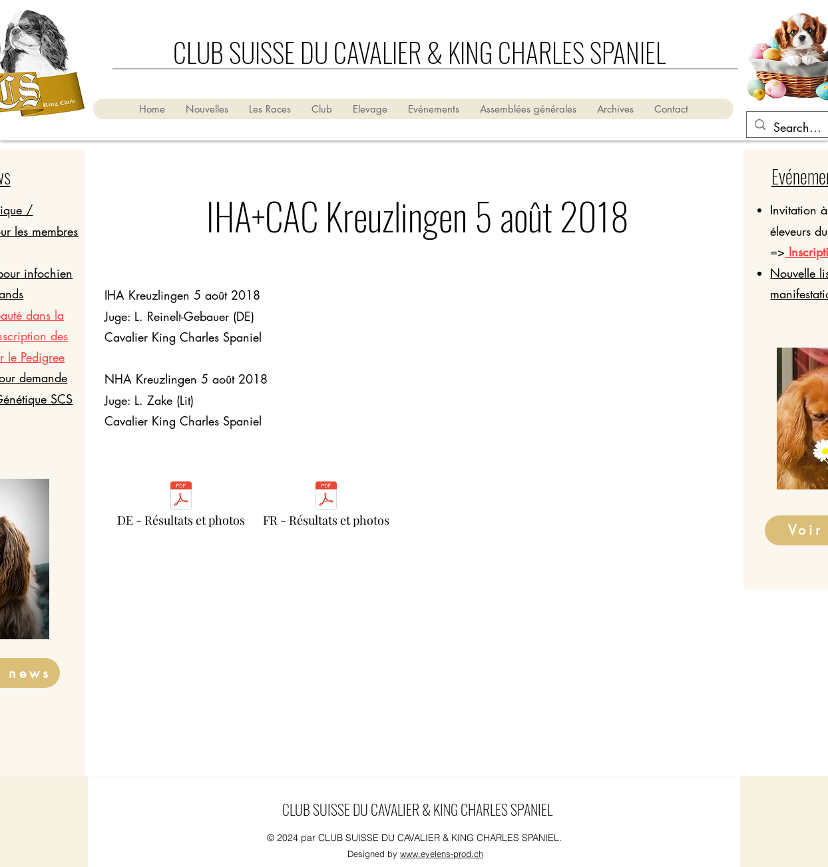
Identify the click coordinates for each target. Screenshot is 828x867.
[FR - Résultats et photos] (326, 507)
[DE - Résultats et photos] (181, 507)
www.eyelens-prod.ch (441, 853)
